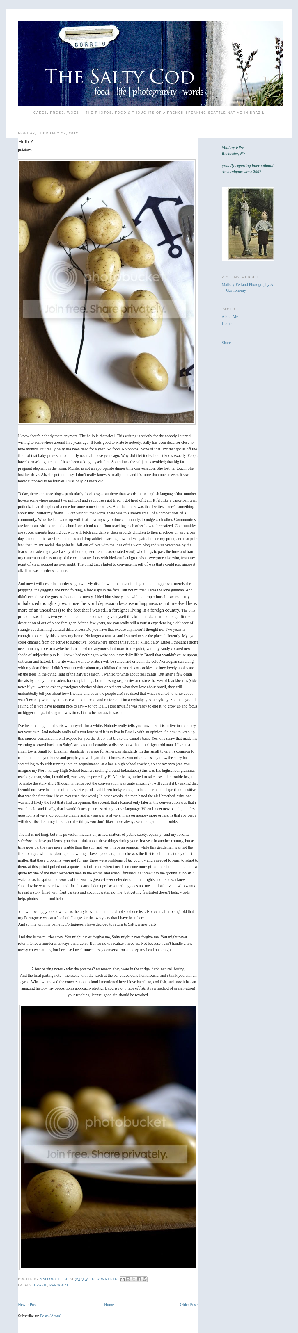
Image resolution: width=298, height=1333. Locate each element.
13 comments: (105, 1279)
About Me (230, 316)
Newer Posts (28, 1304)
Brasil (40, 1285)
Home (109, 1304)
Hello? (25, 141)
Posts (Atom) (50, 1316)
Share (226, 343)
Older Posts (189, 1304)
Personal (59, 1285)
